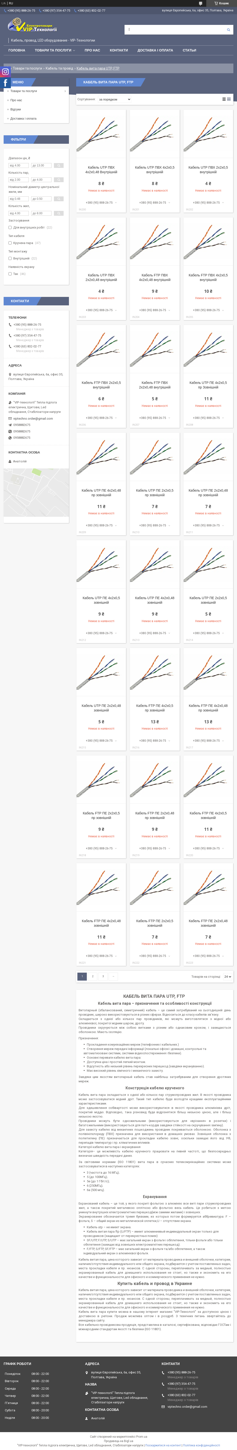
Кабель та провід (59, 68)
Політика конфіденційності (201, 1445)
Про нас (92, 50)
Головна (16, 50)
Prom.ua (141, 1436)
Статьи (189, 50)
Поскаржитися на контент (163, 1445)
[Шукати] (228, 30)
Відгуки (15, 109)
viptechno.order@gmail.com (33, 418)
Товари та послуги (53, 50)
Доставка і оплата (155, 50)
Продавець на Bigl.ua (118, 1441)
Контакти (119, 50)
